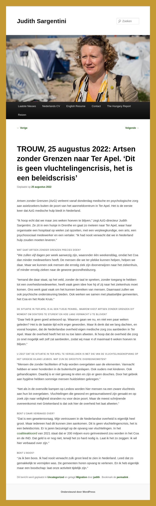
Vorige (22, 128)
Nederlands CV (51, 106)
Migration (81, 477)
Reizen (22, 114)
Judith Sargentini (41, 21)
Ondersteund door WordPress (78, 492)
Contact (96, 106)
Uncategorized (56, 477)
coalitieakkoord (27, 433)
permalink (123, 477)
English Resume (76, 106)
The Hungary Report (119, 106)
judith (96, 477)
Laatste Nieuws (27, 106)
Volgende (132, 128)
